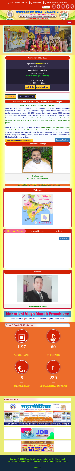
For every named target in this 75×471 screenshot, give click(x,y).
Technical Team (61, 461)
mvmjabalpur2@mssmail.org (57, 2)
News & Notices (37, 231)
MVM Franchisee (17, 319)
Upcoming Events (15, 231)
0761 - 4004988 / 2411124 (18, 2)
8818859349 (37, 2)
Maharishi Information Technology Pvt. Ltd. (37, 461)
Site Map (38, 467)
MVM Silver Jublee (57, 319)
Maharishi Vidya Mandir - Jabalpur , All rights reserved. (44, 459)
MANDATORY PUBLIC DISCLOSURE (19, 140)
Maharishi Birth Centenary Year (37, 319)
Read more (64, 238)
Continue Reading (62, 140)
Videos (59, 231)
